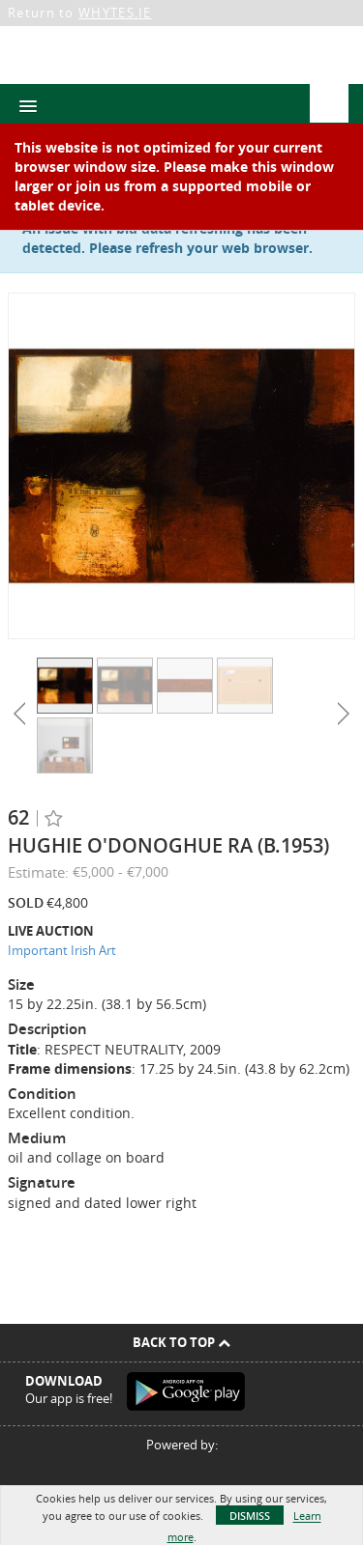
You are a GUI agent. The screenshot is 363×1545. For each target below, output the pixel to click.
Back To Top (181, 1342)
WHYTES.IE (115, 12)
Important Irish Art (62, 950)
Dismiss (249, 1515)
